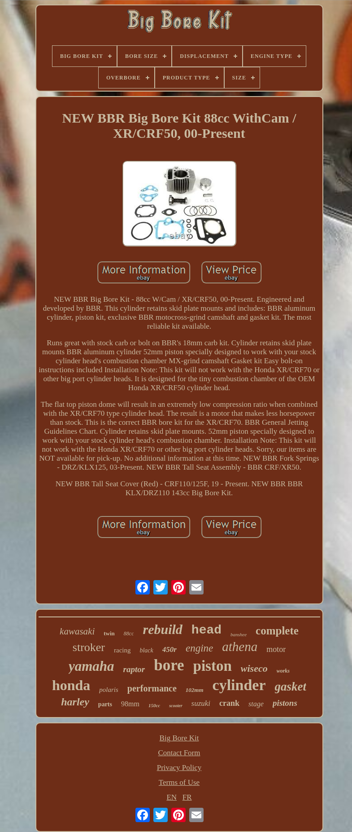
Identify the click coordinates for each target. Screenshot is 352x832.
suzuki (201, 703)
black (146, 650)
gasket (291, 686)
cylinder (239, 685)
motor (276, 649)
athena (239, 646)
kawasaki (77, 631)
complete (277, 631)
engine (199, 648)
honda (71, 685)
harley (75, 702)
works (283, 671)
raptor (134, 669)
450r (169, 649)
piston (212, 666)
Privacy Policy (179, 767)
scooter (175, 705)
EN (171, 797)
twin (109, 633)
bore (169, 665)
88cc (129, 633)
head (206, 630)
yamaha (91, 666)
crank (229, 703)
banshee (238, 634)
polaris (108, 689)
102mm (195, 690)
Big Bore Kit (179, 738)
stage (256, 704)
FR (187, 797)
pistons (285, 703)
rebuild (162, 629)
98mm (130, 704)
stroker (89, 647)
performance (152, 688)
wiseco (254, 668)
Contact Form (179, 752)
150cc (154, 705)
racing (122, 650)
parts (105, 704)
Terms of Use (179, 782)
